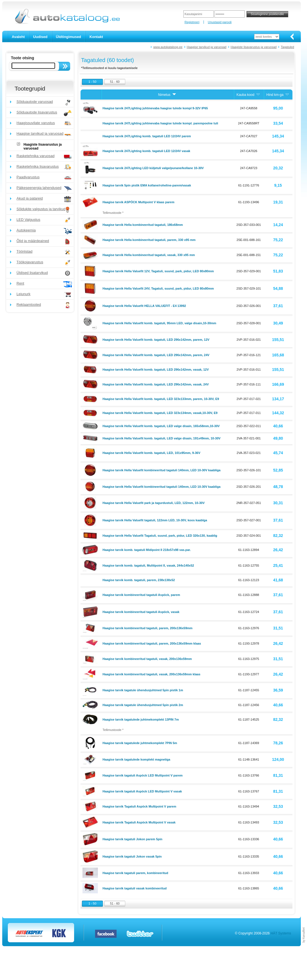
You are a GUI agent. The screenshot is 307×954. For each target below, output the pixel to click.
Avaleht (18, 37)
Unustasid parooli (220, 22)
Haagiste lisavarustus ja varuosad (254, 47)
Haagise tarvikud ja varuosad (206, 47)
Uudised (40, 37)
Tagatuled (287, 47)
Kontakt (96, 37)
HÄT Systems (281, 933)
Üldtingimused (68, 37)
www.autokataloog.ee (168, 47)
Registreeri (192, 22)
